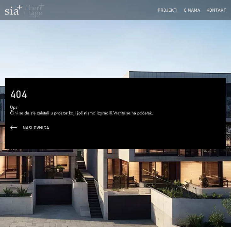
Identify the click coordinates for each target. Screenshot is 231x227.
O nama (192, 10)
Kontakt (216, 10)
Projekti (167, 10)
